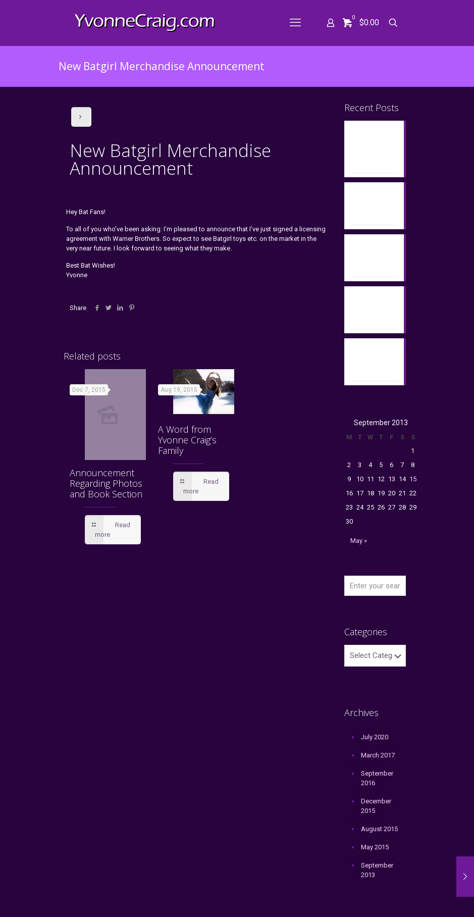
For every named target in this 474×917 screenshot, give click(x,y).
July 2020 (374, 737)
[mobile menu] (295, 22)
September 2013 (377, 870)
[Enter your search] (375, 586)
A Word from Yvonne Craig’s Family (187, 439)
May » (358, 540)
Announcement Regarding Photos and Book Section (106, 483)
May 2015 (375, 847)
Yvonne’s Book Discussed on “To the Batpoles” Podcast (373, 147)
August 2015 (379, 829)
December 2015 (376, 805)
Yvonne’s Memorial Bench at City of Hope (374, 204)
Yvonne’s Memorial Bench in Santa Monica (373, 256)
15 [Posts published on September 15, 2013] (412, 479)
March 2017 (378, 755)
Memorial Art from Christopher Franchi (370, 360)
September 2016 (377, 778)
